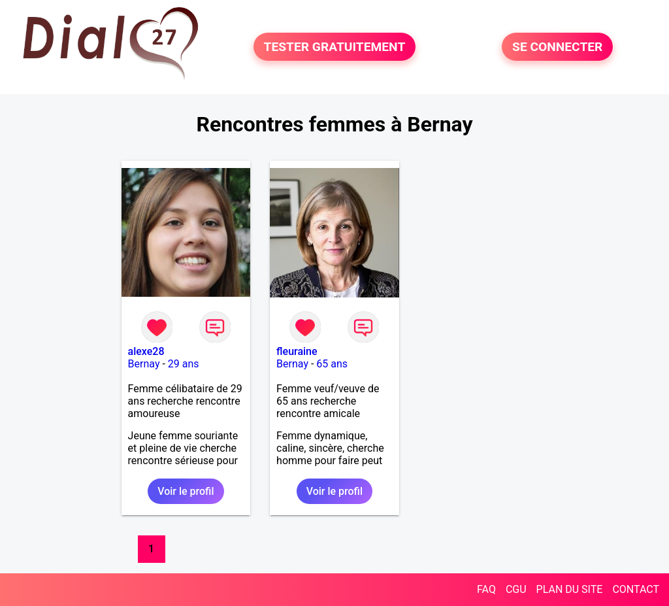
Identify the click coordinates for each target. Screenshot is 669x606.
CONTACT (635, 589)
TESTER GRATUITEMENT (335, 46)
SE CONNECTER (557, 46)
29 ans (183, 364)
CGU (516, 589)
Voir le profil (185, 491)
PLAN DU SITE (569, 589)
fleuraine (297, 351)
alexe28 (146, 351)
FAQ (486, 589)
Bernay (144, 364)
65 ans (332, 364)
